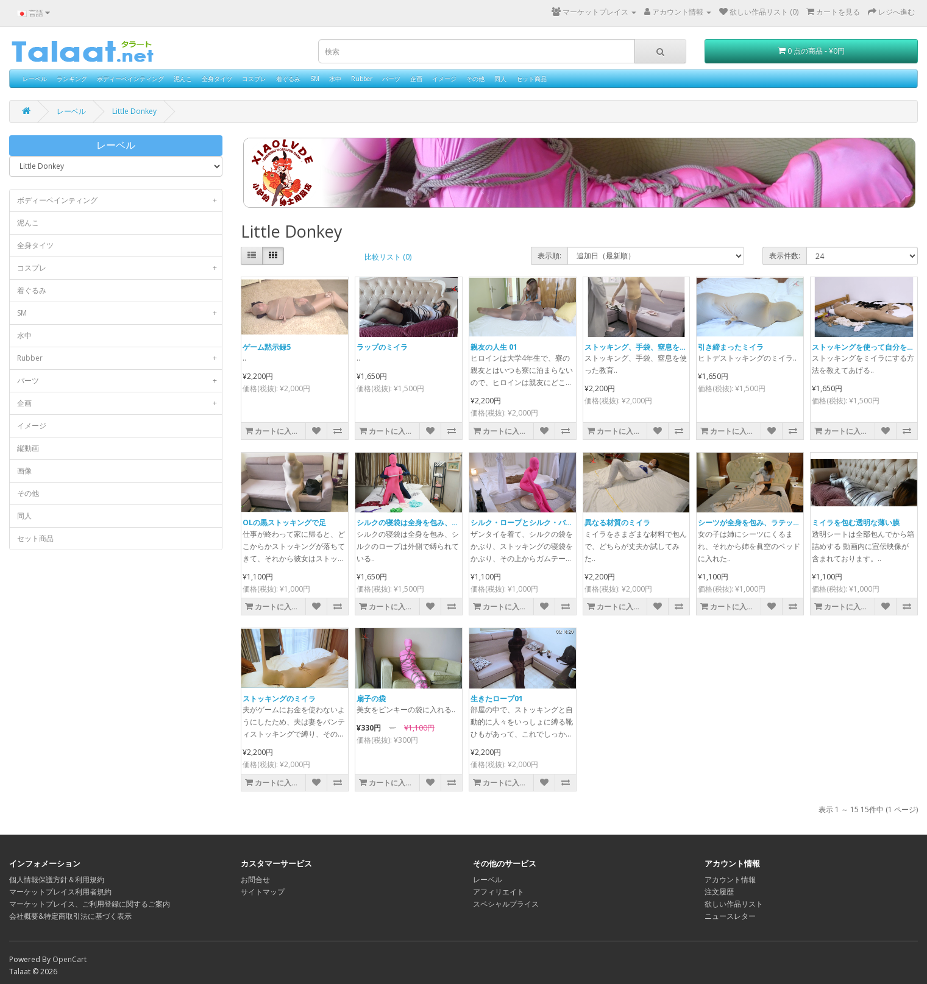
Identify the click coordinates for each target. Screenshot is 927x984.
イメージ (444, 78)
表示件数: (784, 255)
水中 (335, 78)
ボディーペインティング (130, 78)
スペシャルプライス (506, 904)
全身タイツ (217, 78)
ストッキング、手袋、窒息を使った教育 (650, 347)
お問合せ (255, 879)
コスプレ (254, 78)
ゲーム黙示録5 (267, 347)
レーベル (35, 78)
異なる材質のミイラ (617, 522)
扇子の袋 (371, 698)
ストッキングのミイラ (279, 698)
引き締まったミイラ (731, 347)
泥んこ (183, 78)
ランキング (72, 78)
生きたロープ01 (497, 698)
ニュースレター (730, 916)
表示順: (549, 255)
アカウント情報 (730, 879)
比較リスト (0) (387, 257)
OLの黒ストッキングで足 (284, 522)
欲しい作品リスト (734, 904)
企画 (416, 78)
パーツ (391, 78)
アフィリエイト (498, 892)
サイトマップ (263, 892)
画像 (24, 470)
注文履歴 (719, 892)
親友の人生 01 (494, 347)
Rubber (361, 78)
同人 (500, 78)
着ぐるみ (288, 78)
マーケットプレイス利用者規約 (60, 892)
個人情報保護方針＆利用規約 (56, 879)
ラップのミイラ (382, 347)
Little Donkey (134, 111)
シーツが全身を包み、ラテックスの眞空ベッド (774, 522)
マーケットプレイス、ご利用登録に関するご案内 (89, 904)
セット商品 (531, 78)
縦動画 (28, 448)
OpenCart (69, 959)
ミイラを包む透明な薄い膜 (856, 522)
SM (314, 78)
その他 (475, 78)
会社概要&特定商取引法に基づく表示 (70, 916)
